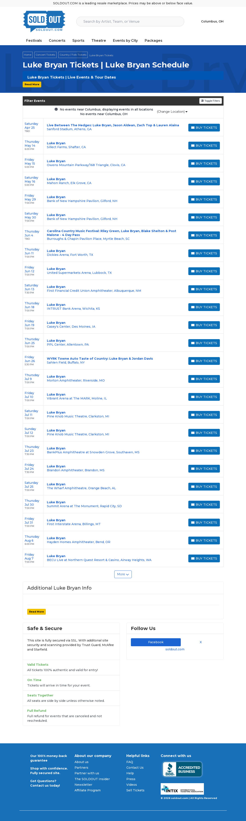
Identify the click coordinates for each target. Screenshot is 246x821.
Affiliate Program (88, 790)
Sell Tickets (135, 790)
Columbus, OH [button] (212, 21)
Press (130, 779)
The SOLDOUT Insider (92, 779)
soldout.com (174, 649)
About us (82, 762)
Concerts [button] (57, 40)
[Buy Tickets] (204, 127)
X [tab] (200, 642)
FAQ (129, 762)
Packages (153, 40)
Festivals (34, 40)
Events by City (125, 40)
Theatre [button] (98, 40)
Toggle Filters (210, 100)
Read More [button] (32, 84)
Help (130, 773)
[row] (123, 127)
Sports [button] (78, 40)
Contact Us (135, 768)
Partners (81, 768)
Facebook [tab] (155, 642)
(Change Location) (172, 112)
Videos (131, 785)
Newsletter (83, 785)
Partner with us (87, 773)
